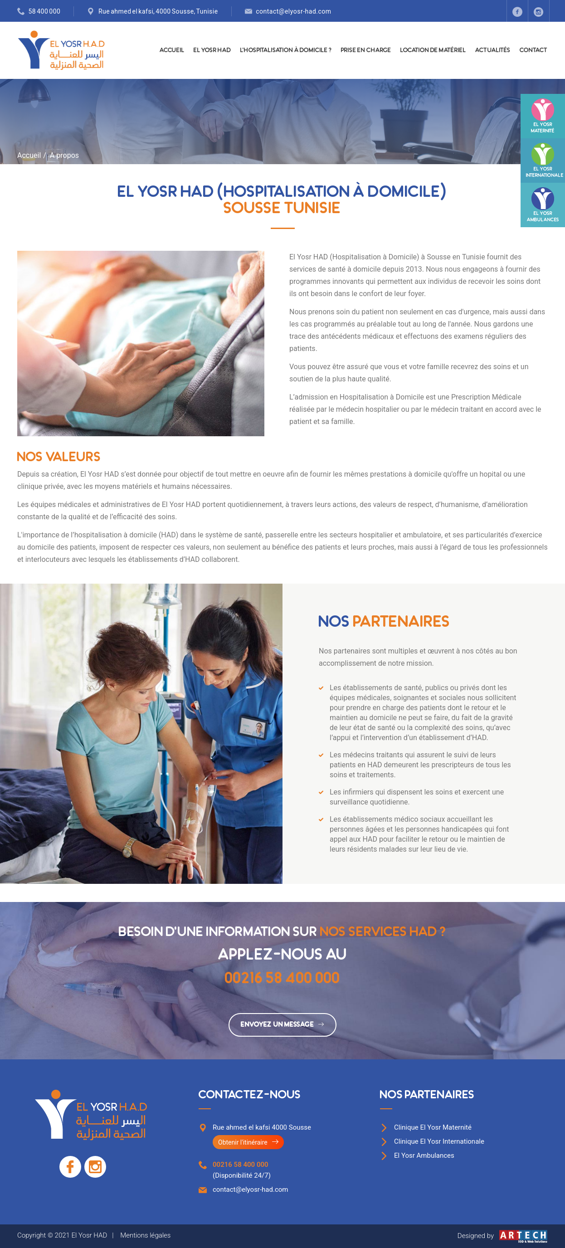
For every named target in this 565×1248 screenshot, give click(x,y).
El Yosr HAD (212, 50)
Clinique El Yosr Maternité (433, 1127)
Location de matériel (433, 50)
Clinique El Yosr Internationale (439, 1141)
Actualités (493, 50)
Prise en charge (366, 50)
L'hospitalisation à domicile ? (286, 50)
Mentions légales (145, 1235)
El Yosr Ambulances (424, 1155)
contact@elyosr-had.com (293, 11)
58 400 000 (45, 11)
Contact (534, 50)
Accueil (172, 50)
